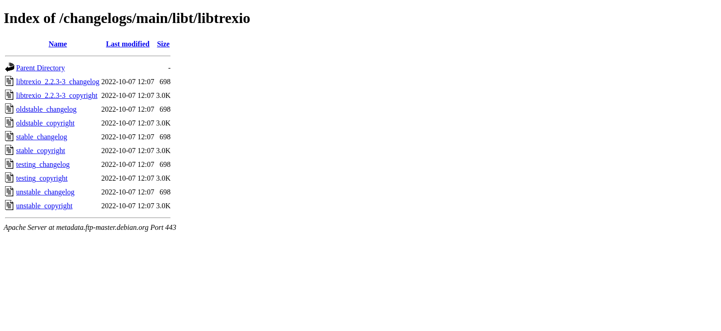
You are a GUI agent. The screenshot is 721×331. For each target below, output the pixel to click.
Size (163, 44)
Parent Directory (40, 68)
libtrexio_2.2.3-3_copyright (56, 95)
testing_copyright (42, 178)
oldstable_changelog (46, 109)
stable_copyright (40, 150)
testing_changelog (42, 164)
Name (58, 44)
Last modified (128, 44)
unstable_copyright (44, 206)
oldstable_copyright (45, 123)
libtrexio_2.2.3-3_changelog (57, 82)
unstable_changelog (45, 192)
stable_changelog (41, 137)
